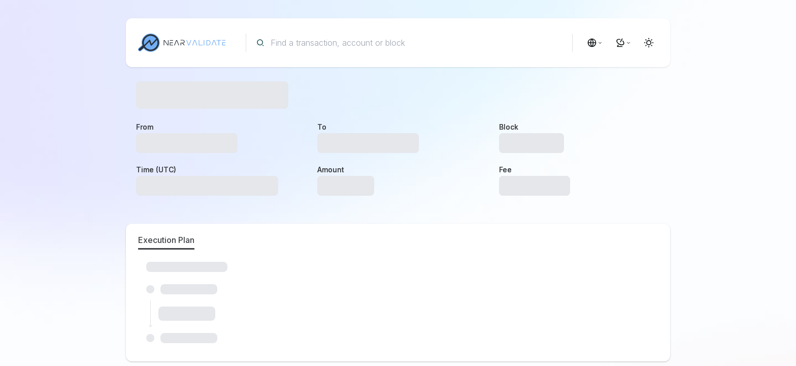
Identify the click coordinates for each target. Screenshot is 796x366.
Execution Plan (166, 240)
